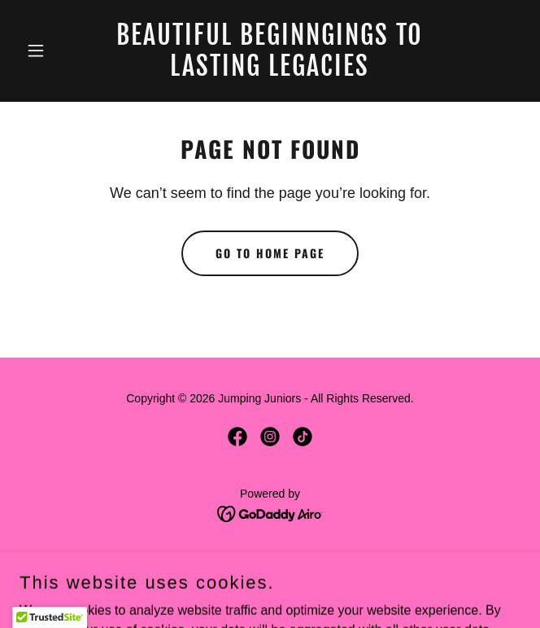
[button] (57, 50)
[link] (269, 71)
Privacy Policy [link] (270, 560)
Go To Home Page (270, 252)
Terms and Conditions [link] (270, 583)
